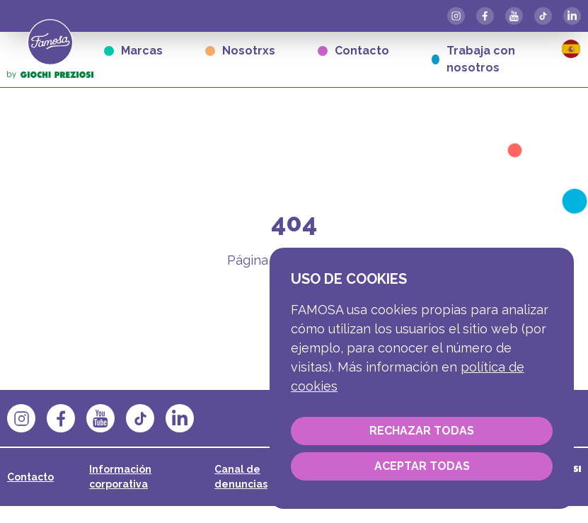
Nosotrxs (240, 50)
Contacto (353, 50)
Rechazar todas (421, 430)
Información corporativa (120, 477)
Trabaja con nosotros (473, 59)
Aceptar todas (422, 466)
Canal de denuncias (240, 477)
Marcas (133, 50)
